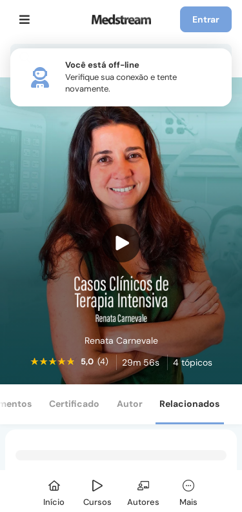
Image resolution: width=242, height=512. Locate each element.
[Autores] (143, 491)
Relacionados (189, 403)
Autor (130, 403)
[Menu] (24, 19)
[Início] (54, 491)
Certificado (74, 403)
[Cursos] (97, 491)
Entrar (205, 19)
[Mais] (188, 491)
